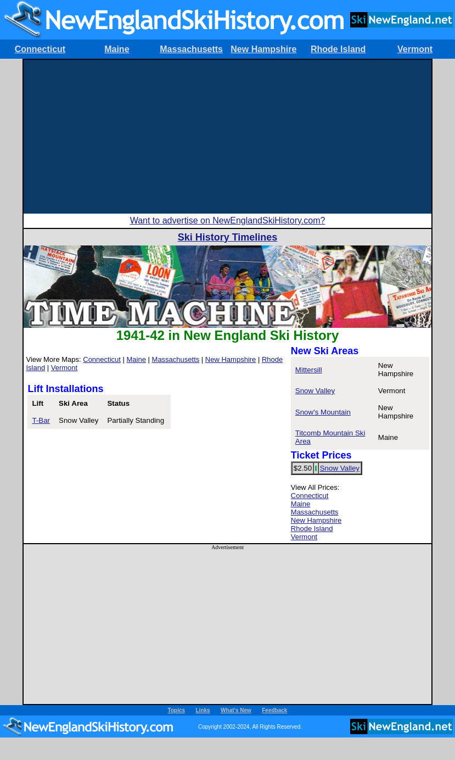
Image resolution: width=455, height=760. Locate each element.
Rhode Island (338, 49)
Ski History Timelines (228, 237)
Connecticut (40, 49)
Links (203, 710)
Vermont (414, 49)
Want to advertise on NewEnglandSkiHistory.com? (227, 220)
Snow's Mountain (323, 412)
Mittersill (308, 370)
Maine (116, 49)
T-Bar (41, 420)
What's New (236, 710)
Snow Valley (315, 391)
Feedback (274, 710)
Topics (176, 710)
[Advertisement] (227, 137)
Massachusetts (191, 49)
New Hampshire (263, 49)
